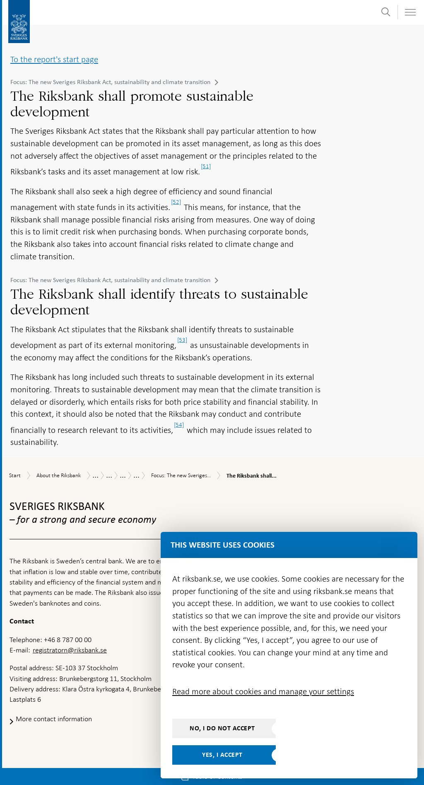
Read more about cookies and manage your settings (263, 691)
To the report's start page (54, 59)
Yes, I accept (222, 754)
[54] (179, 424)
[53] (182, 339)
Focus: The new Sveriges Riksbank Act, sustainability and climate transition (110, 82)
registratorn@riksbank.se (70, 650)
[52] (176, 201)
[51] (206, 166)
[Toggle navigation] (410, 12)
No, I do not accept (222, 728)
